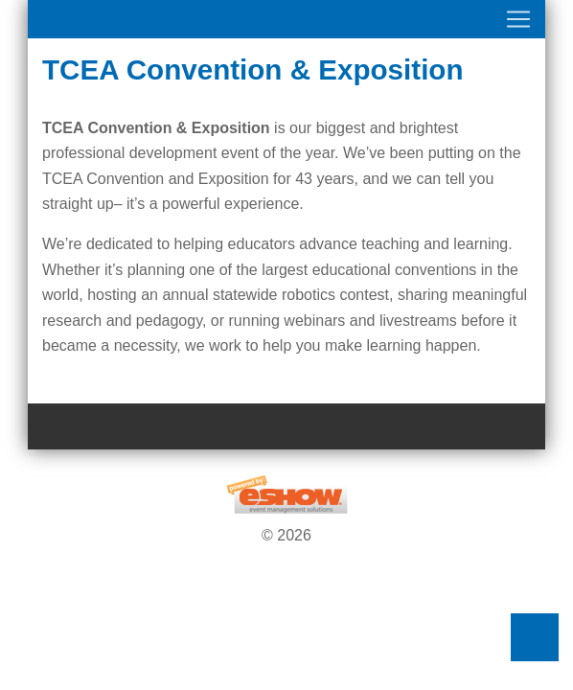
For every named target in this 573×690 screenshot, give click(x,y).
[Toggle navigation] (286, 19)
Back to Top (535, 637)
